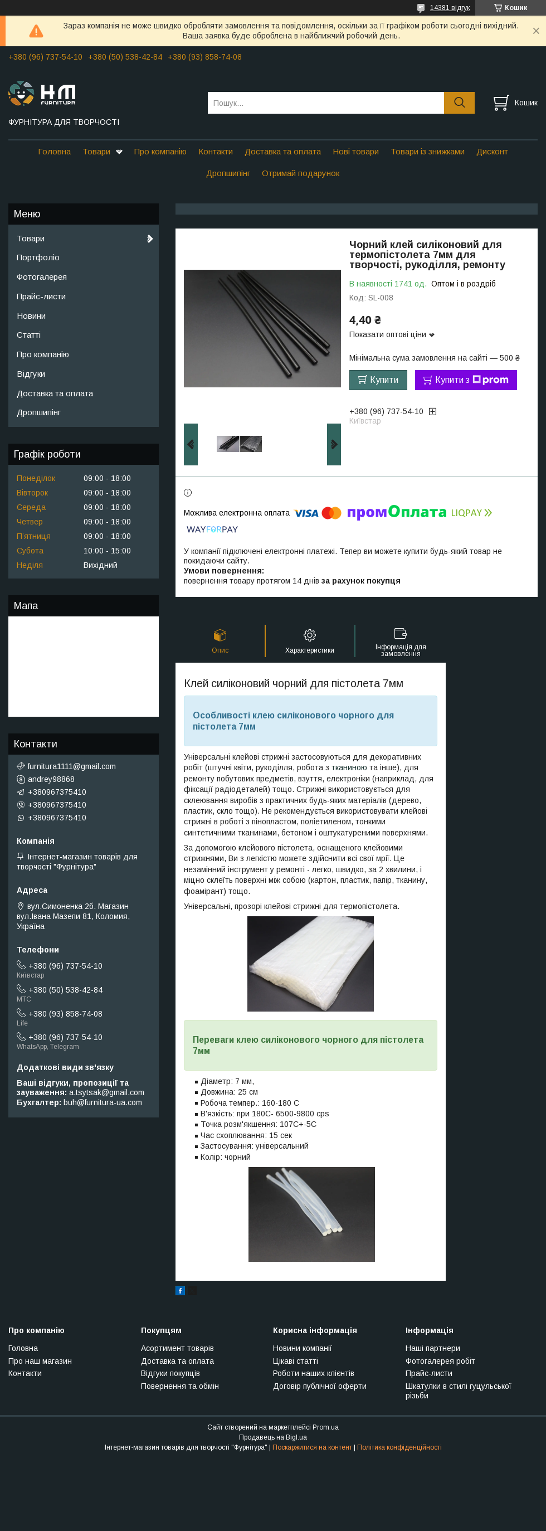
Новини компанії (302, 1348)
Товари (96, 151)
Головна (54, 151)
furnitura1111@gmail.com (72, 766)
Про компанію (160, 151)
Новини (31, 315)
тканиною (349, 767)
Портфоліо (38, 257)
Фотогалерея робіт (440, 1361)
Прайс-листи (41, 296)
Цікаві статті (295, 1361)
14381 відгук (450, 8)
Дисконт (492, 151)
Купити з (472, 380)
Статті (29, 334)
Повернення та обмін (180, 1386)
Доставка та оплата (283, 151)
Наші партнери (433, 1348)
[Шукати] (459, 103)
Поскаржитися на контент (312, 1447)
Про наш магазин (40, 1361)
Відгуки (31, 373)
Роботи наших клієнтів (313, 1373)
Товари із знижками (428, 151)
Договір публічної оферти (320, 1386)
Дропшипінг (228, 173)
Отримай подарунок (300, 173)
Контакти (215, 151)
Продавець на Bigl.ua (273, 1437)
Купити (384, 380)
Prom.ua (326, 1427)
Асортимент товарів (177, 1348)
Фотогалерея (42, 276)
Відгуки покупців (170, 1373)
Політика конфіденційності (399, 1447)
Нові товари (356, 151)
